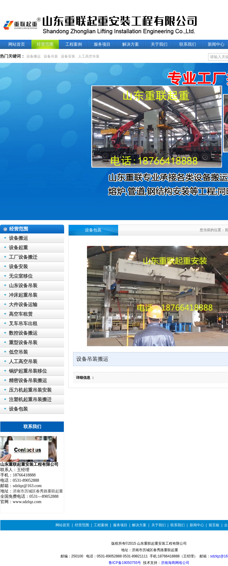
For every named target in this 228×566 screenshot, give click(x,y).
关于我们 (158, 525)
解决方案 (139, 525)
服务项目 (120, 525)
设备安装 (68, 56)
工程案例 (101, 525)
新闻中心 (197, 525)
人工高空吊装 (88, 56)
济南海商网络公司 (175, 563)
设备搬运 (33, 56)
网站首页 (63, 525)
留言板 (214, 525)
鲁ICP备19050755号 (125, 563)
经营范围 (82, 525)
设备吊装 (51, 56)
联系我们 (177, 525)
